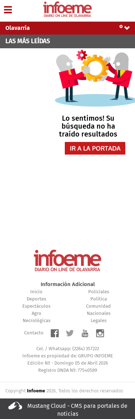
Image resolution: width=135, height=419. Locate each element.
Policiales (98, 292)
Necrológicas (36, 320)
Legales (99, 320)
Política (98, 299)
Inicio (36, 292)
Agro (36, 313)
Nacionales (99, 313)
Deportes (36, 299)
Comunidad (98, 306)
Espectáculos (36, 306)
